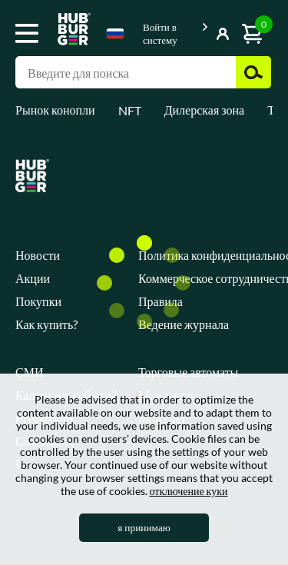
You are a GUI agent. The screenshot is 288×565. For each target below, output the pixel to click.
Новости (37, 255)
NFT (129, 110)
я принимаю (144, 527)
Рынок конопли (55, 109)
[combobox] (115, 36)
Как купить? (46, 324)
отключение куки (189, 490)
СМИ (29, 371)
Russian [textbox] (115, 33)
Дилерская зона (204, 109)
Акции (32, 278)
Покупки (38, 301)
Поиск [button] (253, 72)
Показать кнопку (201, 30)
